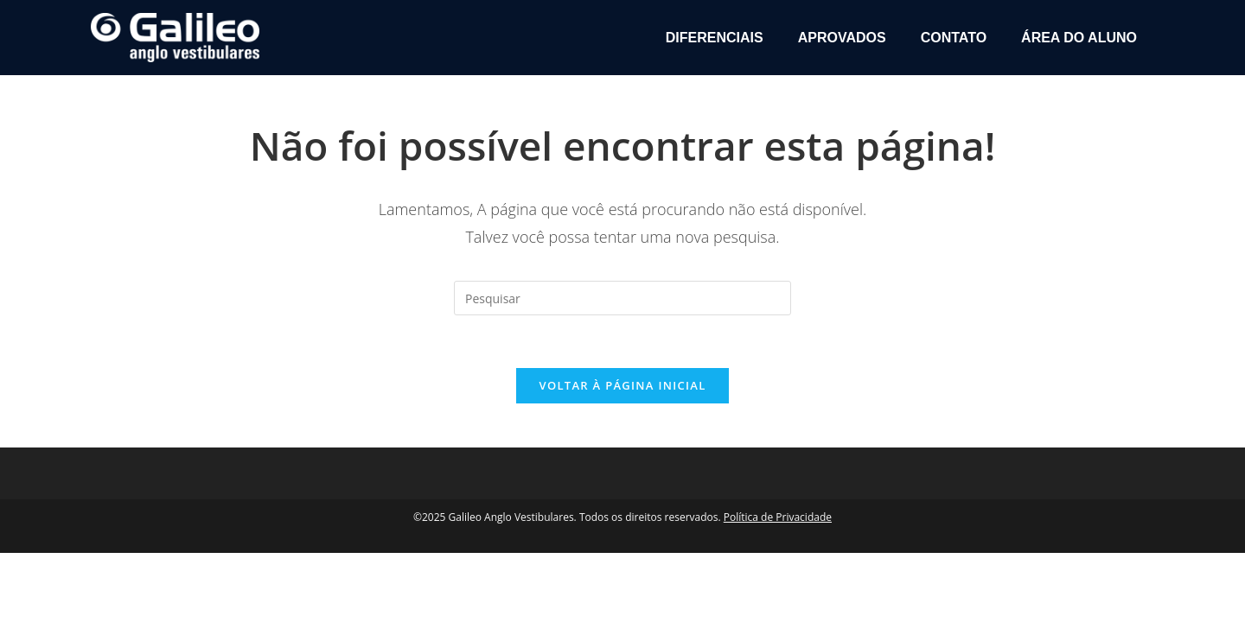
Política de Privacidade (778, 517)
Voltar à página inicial (622, 385)
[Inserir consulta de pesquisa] (622, 298)
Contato (953, 37)
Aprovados (842, 37)
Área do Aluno (1079, 37)
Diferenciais (714, 37)
